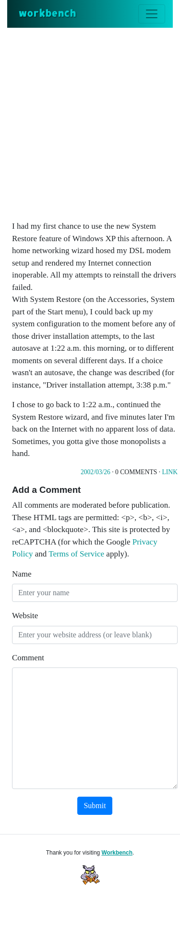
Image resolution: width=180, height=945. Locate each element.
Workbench (116, 852)
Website (25, 615)
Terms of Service (76, 553)
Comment (28, 657)
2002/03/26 (95, 472)
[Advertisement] (90, 122)
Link (170, 472)
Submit (95, 805)
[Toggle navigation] (151, 13)
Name (22, 573)
